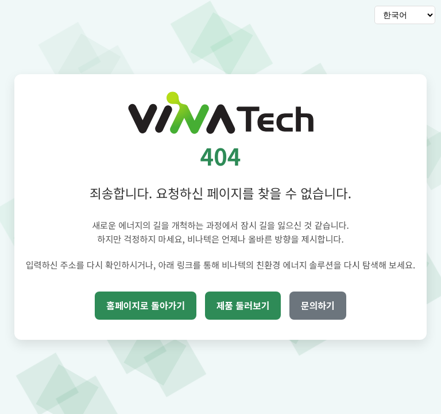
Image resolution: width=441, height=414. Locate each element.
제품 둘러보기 (243, 305)
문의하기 (318, 305)
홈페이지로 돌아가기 (145, 305)
